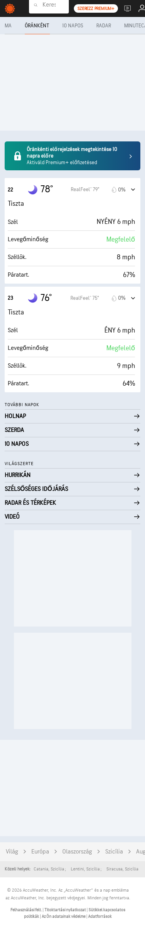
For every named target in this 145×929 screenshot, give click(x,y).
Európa (40, 851)
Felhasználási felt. (26, 909)
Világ (12, 851)
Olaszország (77, 851)
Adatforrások (100, 916)
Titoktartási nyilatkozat (65, 909)
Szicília (114, 851)
